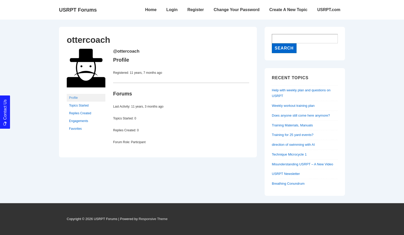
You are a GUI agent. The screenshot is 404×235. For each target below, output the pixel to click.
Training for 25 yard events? (292, 135)
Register (195, 9)
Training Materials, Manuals (292, 125)
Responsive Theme (153, 219)
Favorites (75, 129)
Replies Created (80, 113)
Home (150, 9)
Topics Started (79, 105)
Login (172, 9)
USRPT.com (328, 9)
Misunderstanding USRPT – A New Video (302, 164)
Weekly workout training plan (293, 106)
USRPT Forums (78, 10)
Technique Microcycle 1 (289, 154)
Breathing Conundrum (288, 183)
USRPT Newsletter (286, 174)
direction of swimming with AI (293, 145)
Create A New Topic (288, 9)
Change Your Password (236, 9)
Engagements (78, 121)
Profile (73, 98)
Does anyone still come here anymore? (301, 115)
